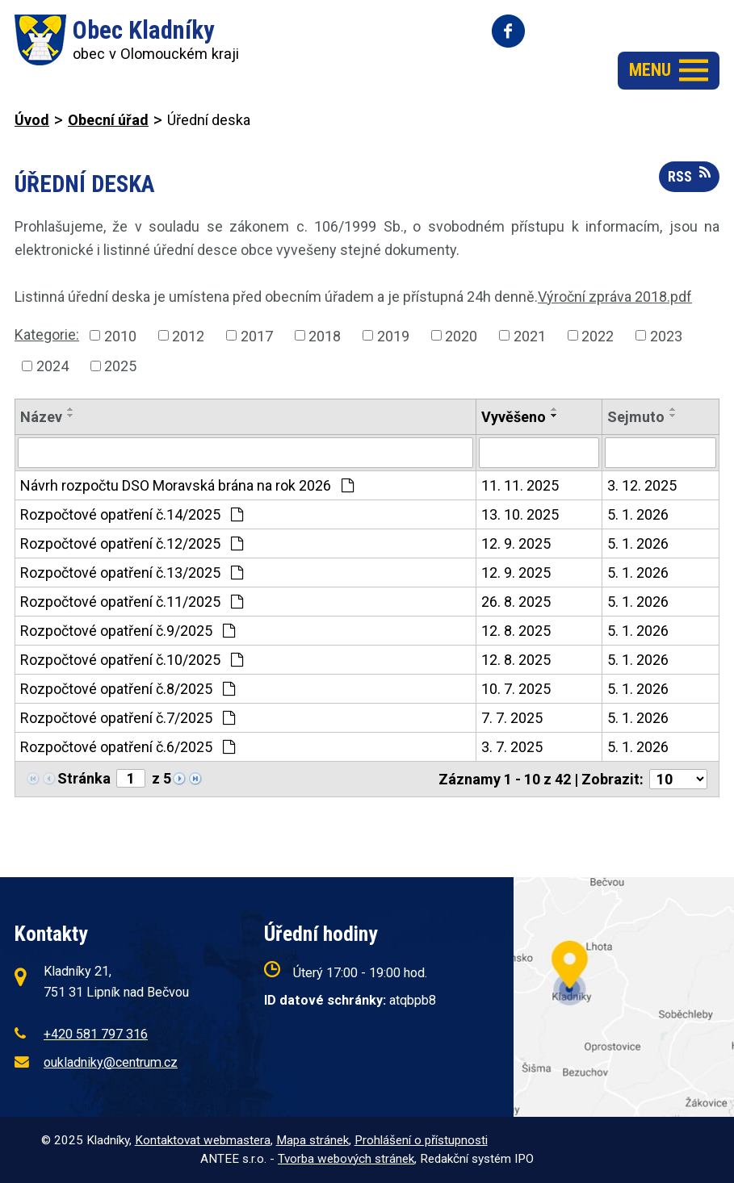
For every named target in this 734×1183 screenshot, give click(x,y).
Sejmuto (636, 416)
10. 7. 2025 (516, 688)
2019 (393, 335)
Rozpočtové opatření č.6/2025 (127, 746)
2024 (52, 365)
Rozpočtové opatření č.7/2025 (127, 717)
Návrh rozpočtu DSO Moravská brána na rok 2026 (187, 485)
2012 (188, 335)
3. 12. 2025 (642, 485)
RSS (689, 175)
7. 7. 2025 (512, 717)
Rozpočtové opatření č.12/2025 (131, 543)
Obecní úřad (108, 119)
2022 (597, 335)
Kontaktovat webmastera (203, 1140)
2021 (530, 335)
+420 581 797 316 (96, 1034)
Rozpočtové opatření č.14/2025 (131, 514)
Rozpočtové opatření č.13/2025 (131, 572)
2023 (666, 335)
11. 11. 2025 (520, 485)
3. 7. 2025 (512, 746)
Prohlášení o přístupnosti (421, 1140)
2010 (120, 335)
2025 (120, 365)
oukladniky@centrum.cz (111, 1062)
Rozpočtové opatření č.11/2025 (131, 601)
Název (41, 416)
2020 (461, 335)
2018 (324, 335)
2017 (257, 335)
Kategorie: (47, 334)
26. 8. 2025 (516, 601)
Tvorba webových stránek (346, 1159)
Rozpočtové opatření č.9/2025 (127, 630)
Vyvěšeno (513, 416)
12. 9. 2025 (516, 543)
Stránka (84, 778)
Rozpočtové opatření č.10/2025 (131, 659)
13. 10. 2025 (520, 514)
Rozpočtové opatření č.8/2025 (127, 688)
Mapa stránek (312, 1140)
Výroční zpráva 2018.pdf (615, 296)
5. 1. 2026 (638, 514)
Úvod (32, 119)
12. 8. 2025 (516, 630)
